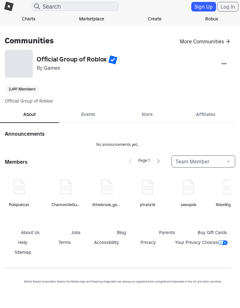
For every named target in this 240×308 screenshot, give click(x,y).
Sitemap (23, 252)
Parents (167, 232)
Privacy (148, 242)
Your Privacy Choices (201, 242)
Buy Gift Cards (212, 232)
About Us (30, 232)
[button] (112, 59)
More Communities (202, 41)
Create (155, 19)
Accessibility (106, 242)
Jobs (76, 232)
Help (22, 242)
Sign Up (203, 7)
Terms (65, 242)
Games (52, 68)
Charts (28, 19)
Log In (228, 7)
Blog (121, 232)
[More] (224, 63)
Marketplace (91, 19)
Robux (211, 19)
